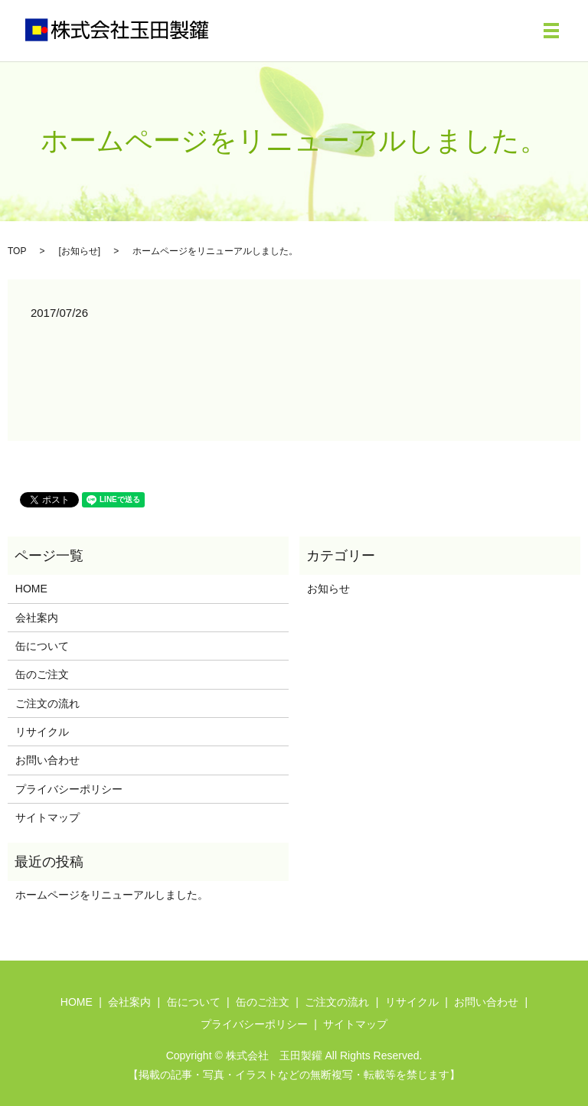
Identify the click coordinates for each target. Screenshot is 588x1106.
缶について (42, 646)
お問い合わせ (47, 760)
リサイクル (42, 732)
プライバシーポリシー (68, 789)
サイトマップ (47, 817)
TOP (17, 251)
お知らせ (79, 251)
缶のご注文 (42, 674)
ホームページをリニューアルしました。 (111, 895)
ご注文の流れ (47, 703)
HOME (31, 588)
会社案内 (36, 618)
